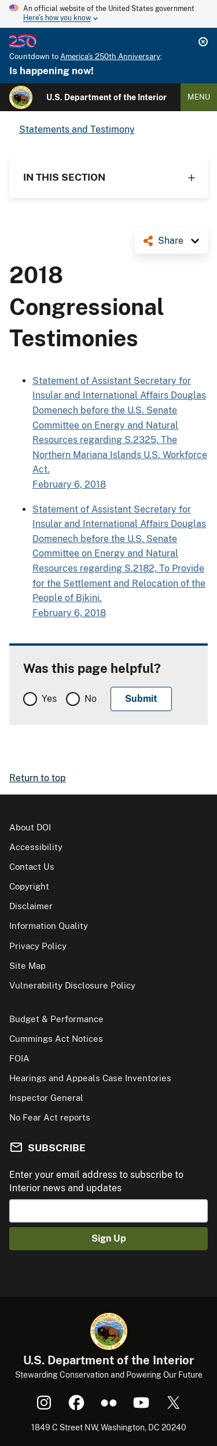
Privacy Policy (38, 946)
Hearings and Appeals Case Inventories (90, 1078)
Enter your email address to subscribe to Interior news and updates (96, 1181)
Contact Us (31, 867)
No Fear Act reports (49, 1117)
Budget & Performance (56, 1019)
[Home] (20, 97)
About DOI (30, 827)
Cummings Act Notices (56, 1039)
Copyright (29, 886)
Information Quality (48, 926)
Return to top (37, 778)
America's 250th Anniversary (110, 56)
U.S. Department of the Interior (106, 97)
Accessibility (35, 847)
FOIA (19, 1058)
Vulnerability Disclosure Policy (72, 985)
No (90, 698)
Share (170, 240)
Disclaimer (31, 906)
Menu (198, 97)
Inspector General (46, 1098)
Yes (49, 698)
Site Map (27, 966)
